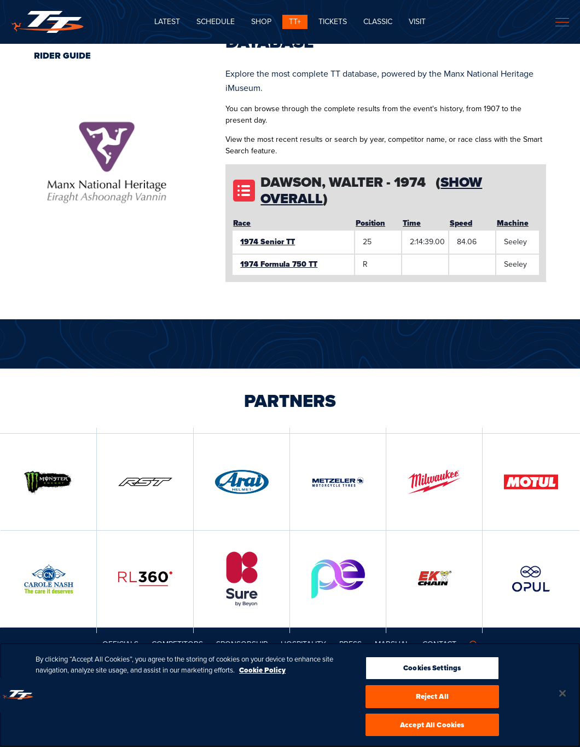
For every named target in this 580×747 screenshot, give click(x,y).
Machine (513, 223)
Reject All (432, 699)
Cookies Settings (432, 671)
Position (370, 223)
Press (350, 644)
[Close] (562, 697)
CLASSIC (377, 21)
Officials (120, 644)
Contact (439, 644)
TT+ (295, 21)
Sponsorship (242, 644)
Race (242, 223)
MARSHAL (392, 644)
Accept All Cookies (432, 728)
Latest (167, 21)
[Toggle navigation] (562, 22)
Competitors (177, 644)
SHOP (261, 21)
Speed (461, 223)
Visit (417, 21)
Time (412, 223)
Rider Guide (62, 55)
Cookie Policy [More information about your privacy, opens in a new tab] (262, 673)
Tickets (332, 21)
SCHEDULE (215, 21)
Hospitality (303, 644)
